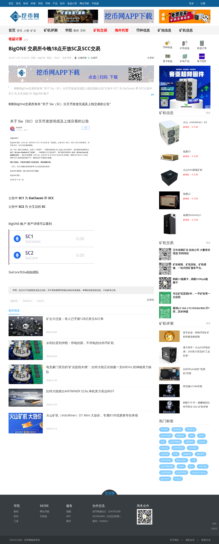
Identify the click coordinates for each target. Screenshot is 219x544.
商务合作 (190, 539)
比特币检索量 (167, 466)
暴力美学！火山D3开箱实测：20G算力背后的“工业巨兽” (196, 351)
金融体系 (187, 454)
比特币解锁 (175, 441)
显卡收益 (167, 58)
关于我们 (174, 539)
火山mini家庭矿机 (192, 169)
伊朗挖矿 (180, 435)
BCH (191, 466)
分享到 (150, 57)
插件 (68, 521)
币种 (47, 3)
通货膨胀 (177, 429)
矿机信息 (186, 30)
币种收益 (167, 45)
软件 (62, 3)
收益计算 (72, 3)
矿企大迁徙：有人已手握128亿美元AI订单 (75, 319)
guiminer (165, 478)
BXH (192, 435)
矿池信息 (164, 30)
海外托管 (121, 30)
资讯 (18, 3)
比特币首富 (166, 435)
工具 (16, 521)
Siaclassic (27, 300)
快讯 (25, 3)
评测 (33, 3)
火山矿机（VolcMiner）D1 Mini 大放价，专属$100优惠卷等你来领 (92, 415)
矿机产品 (185, 58)
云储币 (92, 57)
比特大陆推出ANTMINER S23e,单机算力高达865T (80, 391)
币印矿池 (190, 429)
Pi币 (193, 460)
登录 (191, 3)
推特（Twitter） (101, 521)
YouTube (202, 466)
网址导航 (84, 3)
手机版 (95, 3)
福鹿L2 (186, 193)
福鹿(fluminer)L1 (192, 215)
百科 (83, 30)
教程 (76, 30)
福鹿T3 (187, 151)
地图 (68, 511)
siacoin (40, 300)
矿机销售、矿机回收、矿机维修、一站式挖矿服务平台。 (189, 266)
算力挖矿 (202, 58)
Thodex (164, 429)
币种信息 (143, 30)
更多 (208, 112)
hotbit (181, 466)
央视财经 (189, 441)
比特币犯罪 (178, 447)
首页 (12, 30)
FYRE (175, 454)
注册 (202, 3)
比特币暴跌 (166, 472)
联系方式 (206, 539)
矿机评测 (50, 30)
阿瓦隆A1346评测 (192, 386)
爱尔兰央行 (181, 460)
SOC (163, 441)
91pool (178, 478)
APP (68, 516)
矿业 (33, 30)
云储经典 (80, 57)
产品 (55, 3)
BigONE (14, 300)
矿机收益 (185, 45)
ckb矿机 (164, 454)
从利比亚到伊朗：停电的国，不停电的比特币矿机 (80, 343)
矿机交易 (100, 30)
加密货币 (200, 454)
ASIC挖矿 (193, 447)
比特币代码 (181, 472)
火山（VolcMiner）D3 (195, 122)
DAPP (201, 435)
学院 (40, 3)
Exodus (202, 441)
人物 (26, 30)
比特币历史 (166, 460)
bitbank (164, 447)
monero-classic (199, 472)
